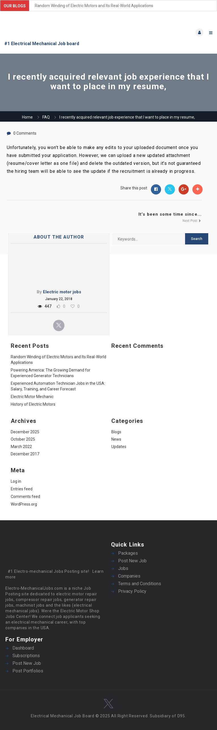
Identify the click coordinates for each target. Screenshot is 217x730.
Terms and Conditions (139, 583)
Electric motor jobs (62, 291)
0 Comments (24, 133)
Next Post (192, 221)
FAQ (46, 117)
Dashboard (23, 648)
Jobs (123, 568)
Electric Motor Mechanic (32, 396)
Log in (16, 481)
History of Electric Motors (33, 404)
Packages (128, 553)
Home (27, 117)
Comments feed (25, 496)
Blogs (116, 432)
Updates (118, 446)
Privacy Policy (132, 591)
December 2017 (25, 454)
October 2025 (23, 439)
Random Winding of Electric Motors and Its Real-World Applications (94, 5)
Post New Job (132, 560)
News (116, 439)
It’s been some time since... (170, 214)
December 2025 (25, 432)
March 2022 (21, 446)
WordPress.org (24, 504)
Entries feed (21, 489)
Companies (129, 576)
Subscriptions (26, 655)
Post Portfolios (27, 671)
